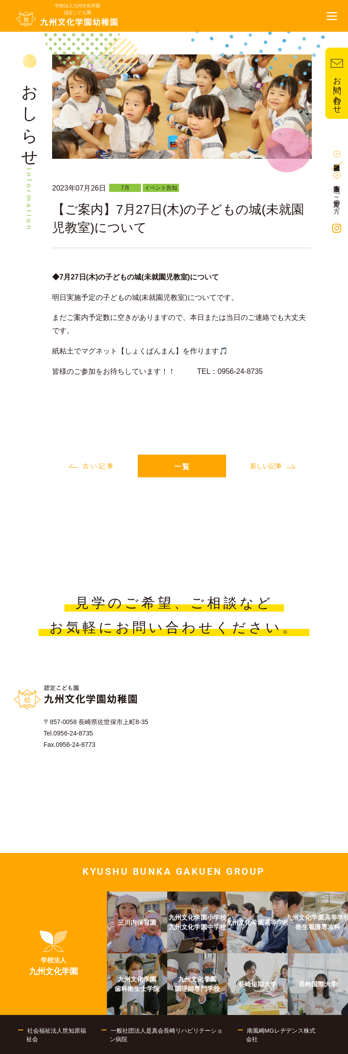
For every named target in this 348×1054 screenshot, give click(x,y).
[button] (332, 16)
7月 (125, 188)
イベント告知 (161, 188)
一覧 (182, 467)
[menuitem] (53, 953)
